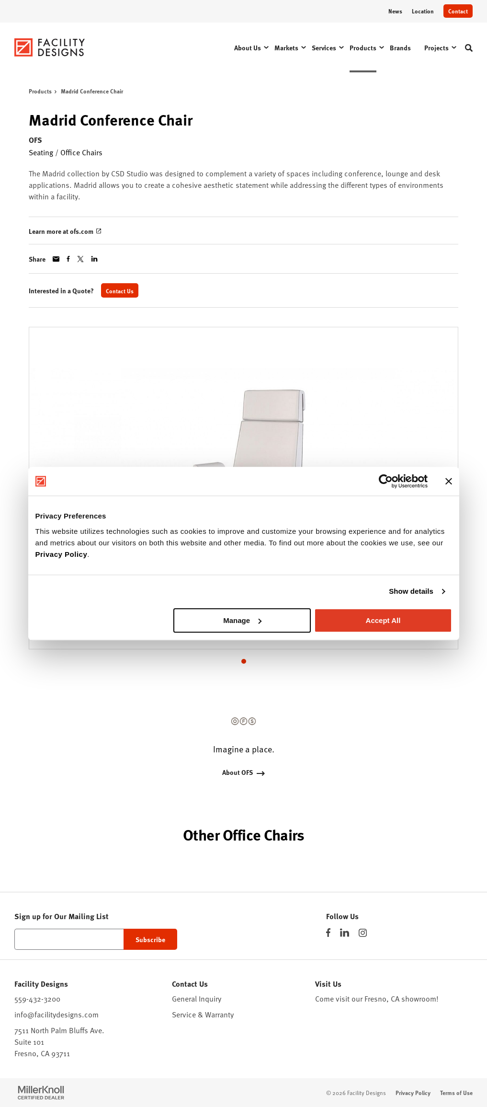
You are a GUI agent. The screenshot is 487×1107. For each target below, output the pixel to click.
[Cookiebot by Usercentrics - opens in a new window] (386, 481)
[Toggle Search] (469, 48)
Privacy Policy (61, 554)
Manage (242, 620)
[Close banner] (448, 481)
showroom (418, 998)
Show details (411, 591)
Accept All (383, 620)
